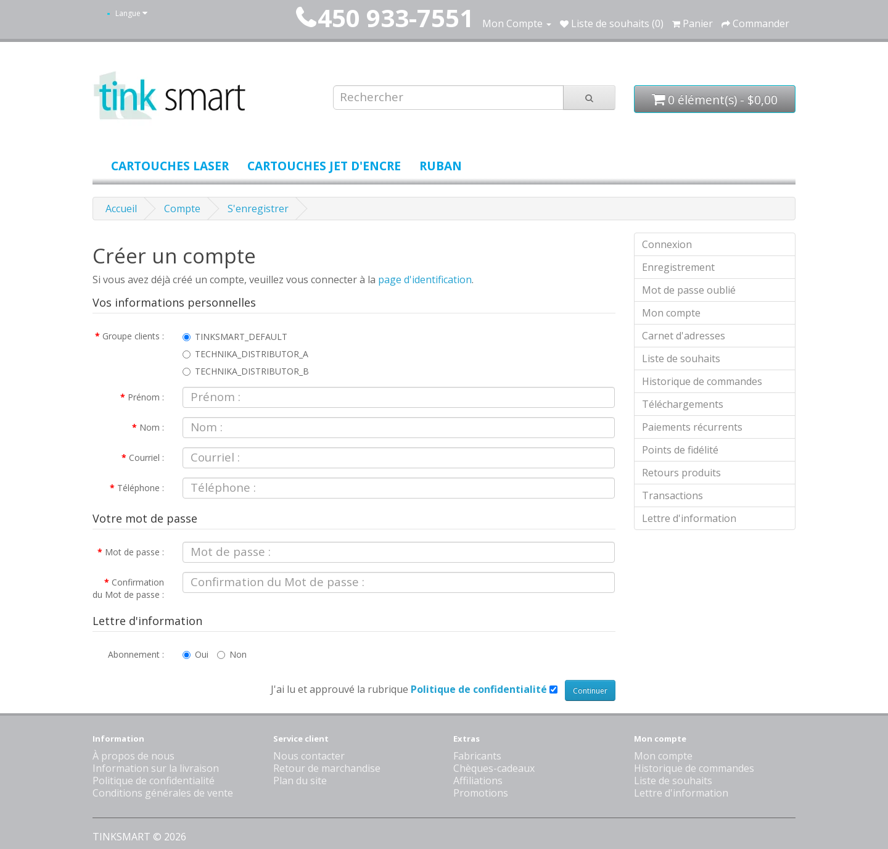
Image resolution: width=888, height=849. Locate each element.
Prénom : (146, 397)
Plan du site (300, 780)
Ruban (440, 165)
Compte (182, 208)
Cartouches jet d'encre (324, 165)
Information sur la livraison (155, 768)
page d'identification (425, 279)
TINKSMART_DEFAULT (235, 336)
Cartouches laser (170, 165)
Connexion (667, 244)
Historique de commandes (702, 381)
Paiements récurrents (692, 427)
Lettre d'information (689, 518)
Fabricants (477, 756)
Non (232, 654)
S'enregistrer (258, 208)
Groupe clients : (133, 336)
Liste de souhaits (681, 358)
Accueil (121, 208)
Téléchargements (682, 404)
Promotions (480, 793)
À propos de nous (133, 756)
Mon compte (671, 313)
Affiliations (478, 780)
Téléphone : (140, 488)
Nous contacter (309, 756)
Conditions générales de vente (162, 793)
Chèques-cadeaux (494, 768)
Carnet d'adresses (683, 335)
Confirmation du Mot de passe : (128, 588)
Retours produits (681, 472)
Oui (195, 654)
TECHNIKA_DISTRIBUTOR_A (245, 354)
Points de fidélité (680, 450)
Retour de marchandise (326, 768)
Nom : (151, 427)
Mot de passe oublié (689, 290)
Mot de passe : (134, 552)
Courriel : (146, 457)
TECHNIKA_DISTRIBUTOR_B (246, 371)
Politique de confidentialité (153, 780)
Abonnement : (136, 654)
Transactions (672, 495)
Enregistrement (678, 267)
